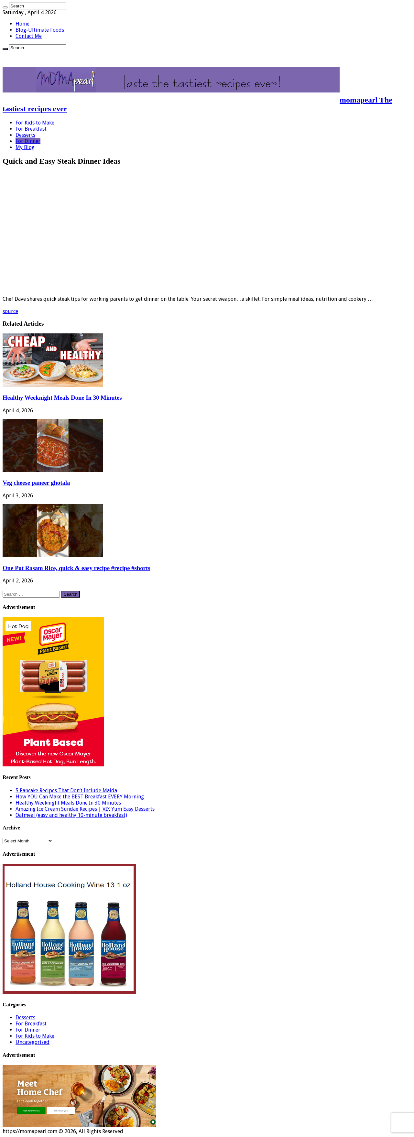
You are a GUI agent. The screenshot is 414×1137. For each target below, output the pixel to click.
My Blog (25, 147)
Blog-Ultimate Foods (40, 30)
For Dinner (28, 141)
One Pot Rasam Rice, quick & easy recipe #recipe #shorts (76, 568)
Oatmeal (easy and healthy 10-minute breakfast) (71, 815)
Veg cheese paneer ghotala (36, 482)
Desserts (25, 135)
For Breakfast (31, 129)
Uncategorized (32, 1042)
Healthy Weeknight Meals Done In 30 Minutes (62, 397)
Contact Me (29, 36)
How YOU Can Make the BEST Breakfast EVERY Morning (80, 797)
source (10, 311)
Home (22, 24)
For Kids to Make (35, 123)
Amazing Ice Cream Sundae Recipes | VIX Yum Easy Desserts (85, 809)
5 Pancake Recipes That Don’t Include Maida (66, 790)
